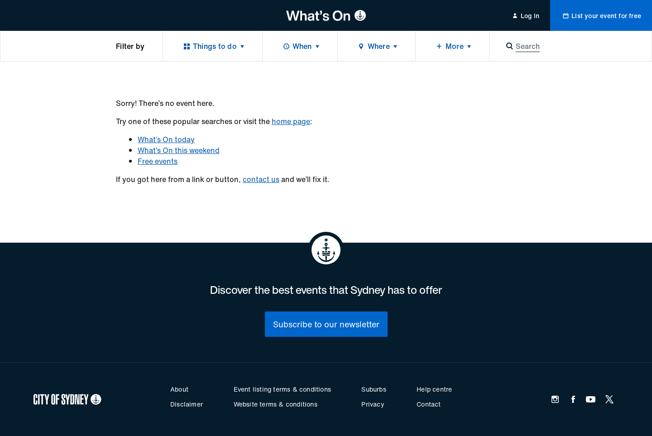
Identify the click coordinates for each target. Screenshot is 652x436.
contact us (261, 179)
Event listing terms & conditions (282, 389)
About (179, 389)
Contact (429, 404)
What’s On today (166, 139)
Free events (157, 161)
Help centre (434, 389)
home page (291, 121)
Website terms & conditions (275, 404)
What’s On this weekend (179, 150)
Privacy (372, 404)
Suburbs (373, 389)
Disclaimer (186, 404)
